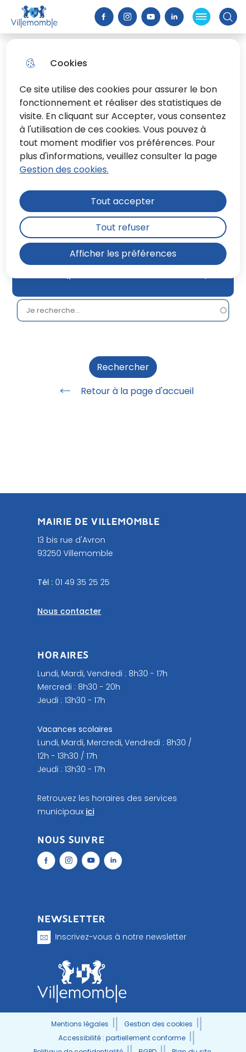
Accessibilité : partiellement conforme (121, 1038)
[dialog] (123, 158)
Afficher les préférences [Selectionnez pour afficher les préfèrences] (123, 253)
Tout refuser (123, 227)
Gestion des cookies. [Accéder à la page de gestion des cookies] (64, 169)
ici (90, 811)
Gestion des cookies (158, 1024)
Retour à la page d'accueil (123, 391)
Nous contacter (69, 611)
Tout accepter (123, 201)
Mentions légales (80, 1024)
